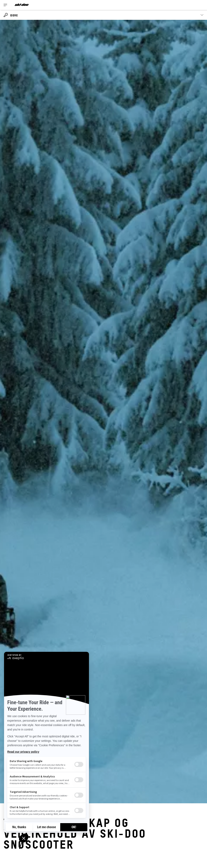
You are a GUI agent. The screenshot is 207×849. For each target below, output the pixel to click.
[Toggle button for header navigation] (5, 5)
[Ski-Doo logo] (21, 5)
